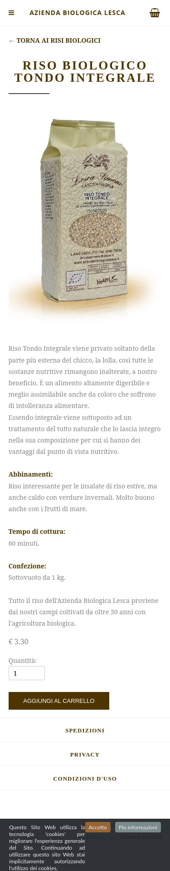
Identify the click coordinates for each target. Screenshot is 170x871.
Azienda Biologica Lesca (77, 12)
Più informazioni (138, 841)
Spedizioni (85, 730)
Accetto (98, 841)
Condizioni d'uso (85, 778)
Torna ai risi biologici (55, 40)
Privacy (85, 754)
